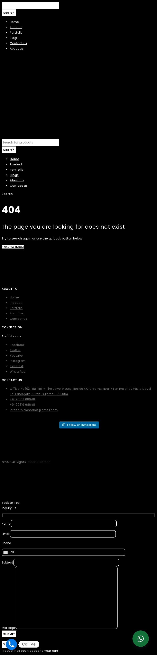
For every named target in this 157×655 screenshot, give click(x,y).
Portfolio (16, 308)
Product (16, 303)
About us (16, 313)
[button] (140, 638)
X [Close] (4, 644)
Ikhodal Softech (39, 462)
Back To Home (13, 247)
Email (6, 534)
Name (6, 524)
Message (8, 628)
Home (14, 297)
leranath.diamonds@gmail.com (34, 410)
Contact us (18, 319)
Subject (7, 562)
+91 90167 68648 (22, 399)
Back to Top (11, 503)
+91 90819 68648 (22, 405)
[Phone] (11, 644)
